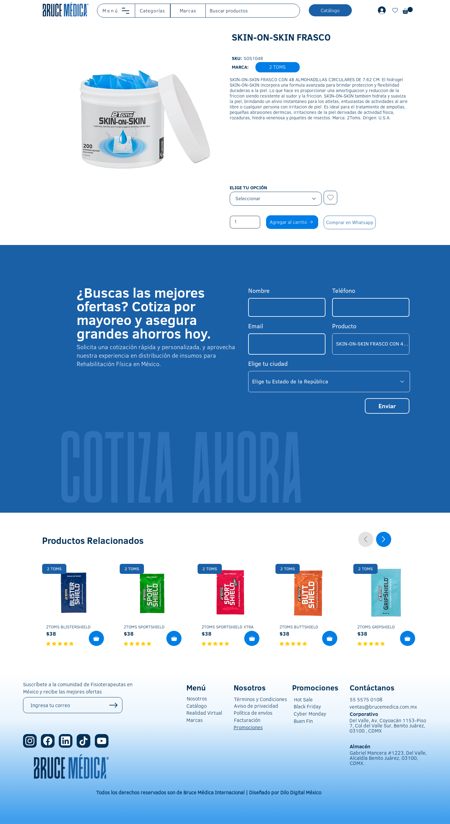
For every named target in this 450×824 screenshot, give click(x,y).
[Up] (383, 539)
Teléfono (343, 290)
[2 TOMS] (54, 569)
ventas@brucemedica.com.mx (383, 706)
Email (255, 326)
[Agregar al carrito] (292, 222)
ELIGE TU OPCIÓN (248, 187)
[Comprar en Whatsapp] (350, 222)
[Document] (395, 10)
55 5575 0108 (366, 699)
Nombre (259, 290)
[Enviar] (387, 406)
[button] (116, 11)
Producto (344, 326)
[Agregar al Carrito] (96, 638)
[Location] (83, 741)
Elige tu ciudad (268, 363)
